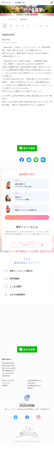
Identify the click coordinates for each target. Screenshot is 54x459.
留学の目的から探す (8, 363)
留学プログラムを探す (9, 368)
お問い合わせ (32, 383)
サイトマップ (6, 383)
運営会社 (30, 388)
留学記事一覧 (6, 375)
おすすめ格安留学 (17, 294)
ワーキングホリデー (8, 373)
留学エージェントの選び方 (21, 271)
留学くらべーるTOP (8, 380)
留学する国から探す (8, 365)
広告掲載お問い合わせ (34, 385)
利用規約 (4, 385)
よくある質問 (15, 286)
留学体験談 (14, 278)
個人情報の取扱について (35, 380)
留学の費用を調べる (8, 370)
